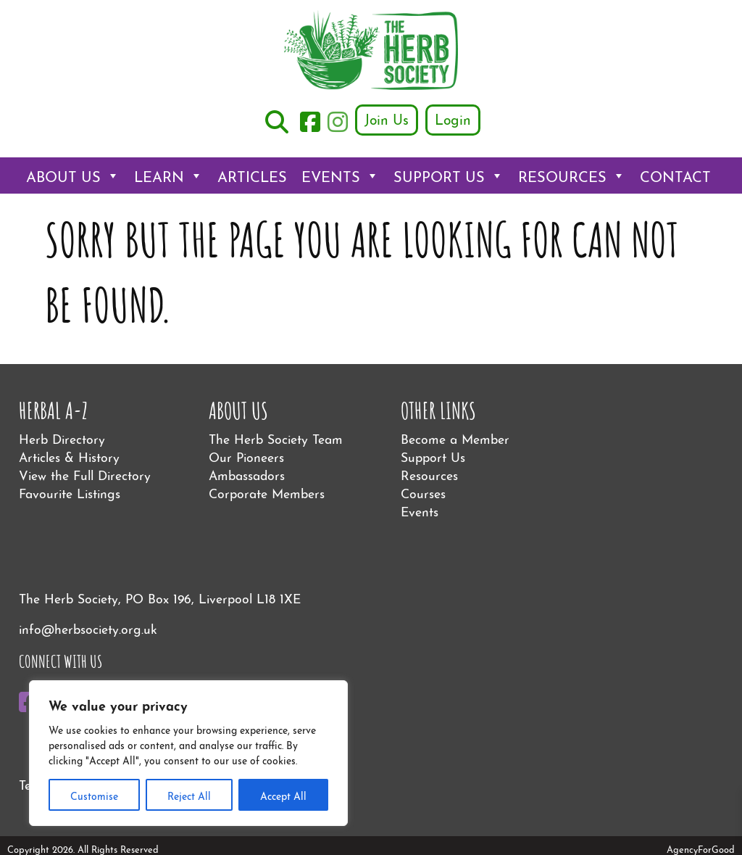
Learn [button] (168, 175)
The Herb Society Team (276, 438)
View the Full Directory (85, 474)
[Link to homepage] (371, 52)
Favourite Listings (69, 492)
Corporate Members (267, 492)
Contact (675, 175)
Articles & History (69, 456)
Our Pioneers (246, 456)
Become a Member (455, 438)
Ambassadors (247, 474)
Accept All (283, 795)
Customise (94, 795)
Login (453, 118)
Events (340, 175)
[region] (188, 753)
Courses (423, 492)
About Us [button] (73, 175)
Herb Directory (62, 438)
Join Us (386, 118)
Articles (252, 175)
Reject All (189, 795)
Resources (571, 175)
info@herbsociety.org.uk (88, 628)
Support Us (448, 175)
